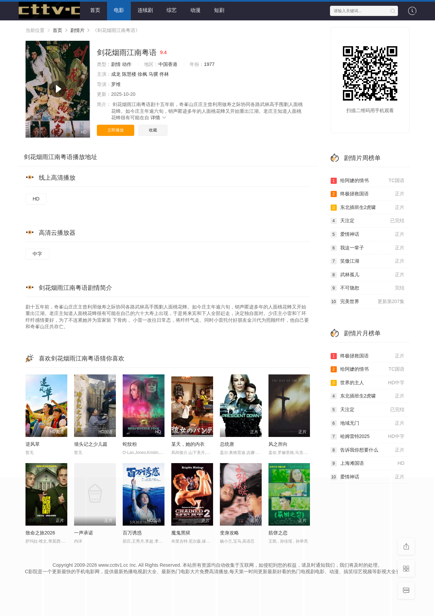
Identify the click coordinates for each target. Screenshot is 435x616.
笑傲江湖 (368, 261)
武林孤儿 (368, 274)
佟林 (164, 74)
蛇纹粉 (130, 444)
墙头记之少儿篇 (90, 444)
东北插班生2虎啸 (368, 207)
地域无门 (368, 423)
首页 (95, 10)
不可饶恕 (368, 288)
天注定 (368, 220)
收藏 (153, 130)
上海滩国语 (368, 463)
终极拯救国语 (368, 194)
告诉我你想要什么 (368, 450)
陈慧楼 (129, 74)
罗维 (116, 84)
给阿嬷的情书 (368, 180)
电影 (119, 10)
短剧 (219, 10)
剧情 (116, 64)
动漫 (195, 10)
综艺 (172, 10)
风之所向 (278, 444)
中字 (37, 254)
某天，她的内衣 (188, 444)
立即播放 (115, 130)
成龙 (116, 74)
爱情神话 (368, 234)
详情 (159, 117)
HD (36, 198)
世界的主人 (368, 383)
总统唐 (227, 444)
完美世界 (368, 301)
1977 (209, 64)
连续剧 (145, 10)
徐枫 (142, 74)
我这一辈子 (368, 248)
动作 (127, 64)
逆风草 (32, 444)
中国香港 (167, 64)
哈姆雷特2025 (368, 436)
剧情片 (77, 30)
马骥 (153, 74)
